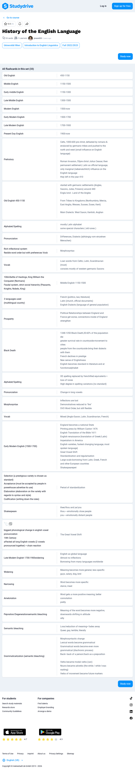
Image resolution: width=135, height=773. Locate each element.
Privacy (20, 754)
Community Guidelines (11, 711)
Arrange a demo (44, 711)
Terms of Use (7, 754)
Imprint (30, 754)
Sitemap (70, 754)
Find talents (43, 703)
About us (41, 754)
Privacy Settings (56, 754)
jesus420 (38, 38)
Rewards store (8, 707)
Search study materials (12, 703)
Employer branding (46, 707)
